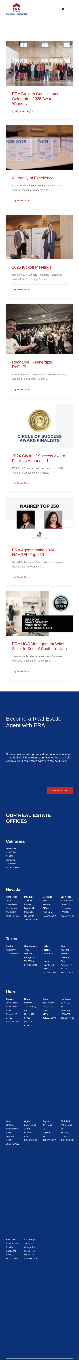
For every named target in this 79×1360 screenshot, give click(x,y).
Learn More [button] (60, 790)
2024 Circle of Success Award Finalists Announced (38, 458)
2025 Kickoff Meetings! (32, 267)
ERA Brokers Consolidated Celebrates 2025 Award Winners (35, 99)
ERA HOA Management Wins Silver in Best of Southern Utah (39, 646)
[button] (71, 9)
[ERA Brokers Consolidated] (16, 9)
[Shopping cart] (61, 8)
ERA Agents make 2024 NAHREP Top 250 (33, 552)
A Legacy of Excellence (32, 178)
